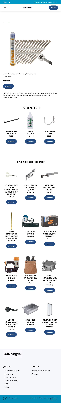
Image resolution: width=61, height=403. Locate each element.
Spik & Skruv (14, 74)
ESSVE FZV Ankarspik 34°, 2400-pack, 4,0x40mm (30, 187)
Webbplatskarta (52, 400)
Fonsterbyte (9, 374)
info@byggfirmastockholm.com (49, 2)
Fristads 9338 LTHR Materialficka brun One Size (30, 278)
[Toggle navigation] (5, 7)
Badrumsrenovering (12, 381)
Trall (11, 22)
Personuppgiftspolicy (50, 398)
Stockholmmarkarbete (12, 371)
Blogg (8, 387)
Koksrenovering (11, 377)
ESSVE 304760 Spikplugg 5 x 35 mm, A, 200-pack (49, 187)
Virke (6, 22)
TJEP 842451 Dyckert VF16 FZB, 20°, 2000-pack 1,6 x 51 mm (49, 234)
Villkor (41, 398)
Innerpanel (32, 74)
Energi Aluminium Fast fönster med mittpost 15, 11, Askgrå (49, 322)
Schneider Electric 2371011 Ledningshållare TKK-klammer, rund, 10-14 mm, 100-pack (11, 189)
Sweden (38, 2)
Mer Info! (8, 86)
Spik (27, 74)
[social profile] (9, 2)
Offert (53, 7)
